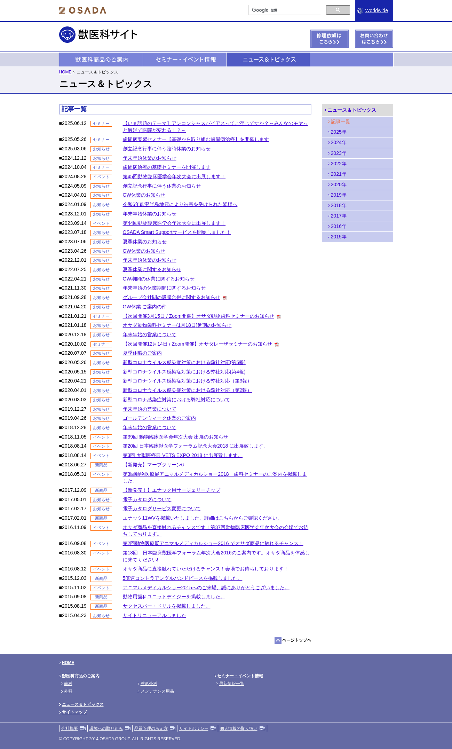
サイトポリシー (193, 728)
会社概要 (69, 728)
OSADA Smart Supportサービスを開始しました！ (177, 232)
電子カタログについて (147, 499)
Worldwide (376, 10)
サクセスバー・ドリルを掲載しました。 (167, 606)
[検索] (284, 10)
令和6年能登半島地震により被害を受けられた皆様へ (180, 204)
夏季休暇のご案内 (142, 353)
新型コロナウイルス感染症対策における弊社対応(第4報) (184, 371)
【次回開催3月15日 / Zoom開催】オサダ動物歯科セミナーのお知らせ (198, 316)
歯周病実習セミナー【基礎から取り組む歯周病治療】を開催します (196, 139)
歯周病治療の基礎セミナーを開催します (167, 167)
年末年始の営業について (149, 334)
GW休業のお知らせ (144, 195)
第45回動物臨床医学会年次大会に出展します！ (174, 176)
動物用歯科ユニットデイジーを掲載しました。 (174, 596)
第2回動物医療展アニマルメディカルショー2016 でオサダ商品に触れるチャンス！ (213, 543)
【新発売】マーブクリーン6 (153, 464)
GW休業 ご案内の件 (145, 306)
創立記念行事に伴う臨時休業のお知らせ (167, 148)
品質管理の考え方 (151, 728)
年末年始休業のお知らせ (149, 158)
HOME (65, 72)
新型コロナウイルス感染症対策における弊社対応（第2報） (187, 390)
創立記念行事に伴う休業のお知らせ (162, 186)
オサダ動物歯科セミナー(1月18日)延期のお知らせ (177, 325)
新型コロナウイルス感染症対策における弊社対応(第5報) (184, 362)
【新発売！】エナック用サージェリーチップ (171, 490)
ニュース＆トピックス (268, 60)
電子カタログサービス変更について (162, 508)
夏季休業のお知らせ (145, 241)
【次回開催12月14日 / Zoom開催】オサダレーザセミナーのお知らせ (197, 344)
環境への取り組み (106, 728)
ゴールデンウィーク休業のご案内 (159, 418)
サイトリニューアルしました (154, 615)
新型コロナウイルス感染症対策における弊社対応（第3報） (187, 381)
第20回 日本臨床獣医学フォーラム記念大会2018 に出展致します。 (196, 446)
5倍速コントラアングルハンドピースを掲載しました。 (183, 578)
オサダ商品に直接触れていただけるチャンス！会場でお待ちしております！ (205, 568)
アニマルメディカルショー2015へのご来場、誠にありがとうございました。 (206, 587)
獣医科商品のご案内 (101, 60)
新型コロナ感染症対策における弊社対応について (176, 399)
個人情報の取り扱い (238, 728)
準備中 (351, 60)
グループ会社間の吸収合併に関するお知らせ (171, 297)
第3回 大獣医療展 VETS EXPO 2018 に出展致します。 (183, 455)
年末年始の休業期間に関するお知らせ (164, 288)
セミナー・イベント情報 (184, 60)
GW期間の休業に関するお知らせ (159, 279)
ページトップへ (293, 640)
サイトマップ (74, 712)
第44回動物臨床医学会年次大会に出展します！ (174, 223)
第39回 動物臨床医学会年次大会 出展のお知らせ (175, 437)
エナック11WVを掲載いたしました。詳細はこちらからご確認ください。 (202, 518)
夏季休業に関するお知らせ (152, 269)
